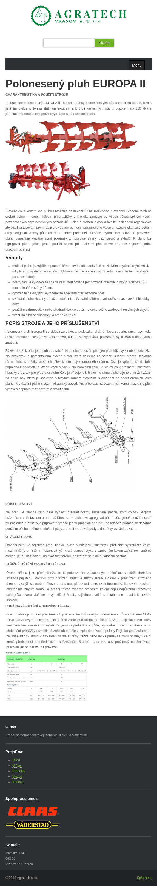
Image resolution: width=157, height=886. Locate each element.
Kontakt (18, 782)
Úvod (16, 760)
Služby (17, 776)
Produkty (18, 771)
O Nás (17, 765)
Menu (137, 65)
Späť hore (144, 878)
